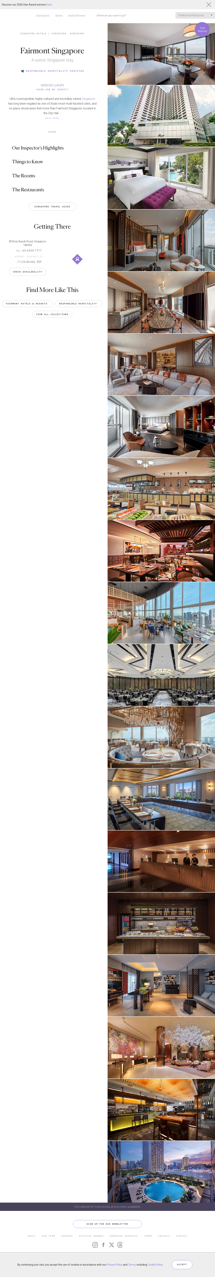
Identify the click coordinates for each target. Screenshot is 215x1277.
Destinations (43, 15)
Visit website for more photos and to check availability (107, 1207)
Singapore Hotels (33, 33)
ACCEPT (182, 1264)
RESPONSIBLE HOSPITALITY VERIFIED (52, 71)
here (49, 4)
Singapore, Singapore (68, 33)
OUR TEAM (48, 1235)
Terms (132, 1264)
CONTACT (182, 1235)
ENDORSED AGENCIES (124, 1235)
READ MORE (52, 118)
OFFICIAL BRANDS (91, 1235)
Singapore (88, 99)
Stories (59, 15)
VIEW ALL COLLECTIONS (52, 314)
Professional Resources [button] (195, 15)
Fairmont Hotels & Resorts (27, 303)
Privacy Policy (114, 1264)
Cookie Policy (155, 1264)
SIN (19, 261)
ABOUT (32, 1235)
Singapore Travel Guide (52, 206)
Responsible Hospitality (79, 303)
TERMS (148, 1235)
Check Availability (27, 271)
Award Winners (76, 15)
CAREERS (67, 1235)
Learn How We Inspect (52, 89)
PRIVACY (164, 1235)
